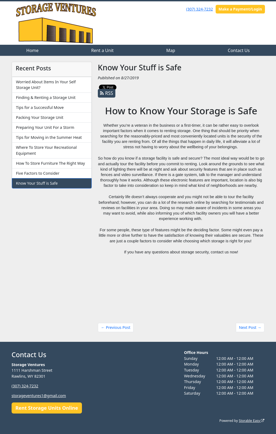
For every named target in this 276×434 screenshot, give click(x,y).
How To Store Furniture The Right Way (50, 163)
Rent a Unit (102, 50)
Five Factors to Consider (37, 173)
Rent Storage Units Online (46, 408)
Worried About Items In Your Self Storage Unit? (46, 84)
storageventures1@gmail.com (39, 395)
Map (170, 50)
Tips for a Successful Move (40, 107)
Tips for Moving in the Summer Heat (49, 137)
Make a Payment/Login (240, 9)
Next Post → (250, 327)
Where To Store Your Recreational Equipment (46, 150)
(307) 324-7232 (199, 9)
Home (32, 50)
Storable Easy (251, 420)
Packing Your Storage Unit (39, 117)
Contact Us (239, 50)
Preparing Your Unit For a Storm (45, 127)
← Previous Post (115, 327)
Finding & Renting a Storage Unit (45, 97)
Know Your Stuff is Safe (37, 183)
